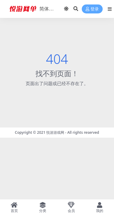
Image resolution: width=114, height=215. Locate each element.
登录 (92, 9)
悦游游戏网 (55, 132)
